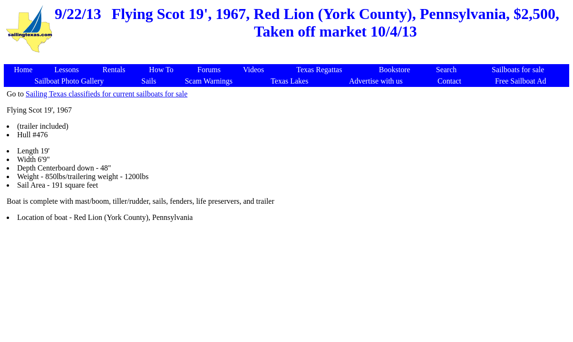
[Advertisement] (288, 59)
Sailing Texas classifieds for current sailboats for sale (106, 94)
